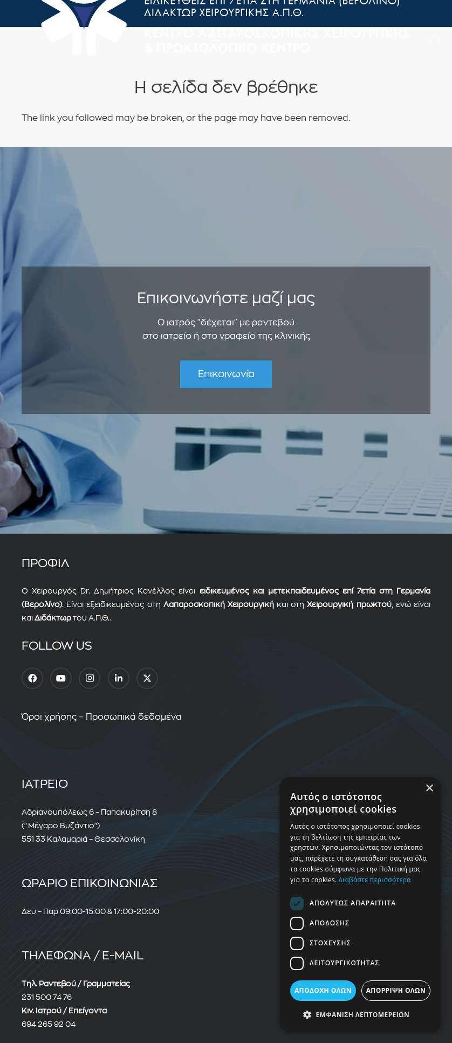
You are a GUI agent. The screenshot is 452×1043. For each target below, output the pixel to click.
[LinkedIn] (118, 678)
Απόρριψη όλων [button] (396, 990)
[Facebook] (32, 678)
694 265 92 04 (49, 1024)
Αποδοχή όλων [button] (323, 990)
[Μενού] (216, 40)
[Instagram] (89, 678)
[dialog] (360, 904)
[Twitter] (147, 678)
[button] (436, 41)
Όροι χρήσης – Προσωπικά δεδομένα (102, 717)
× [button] (429, 789)
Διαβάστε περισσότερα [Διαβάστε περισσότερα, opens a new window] (375, 879)
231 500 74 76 (47, 997)
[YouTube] (61, 678)
